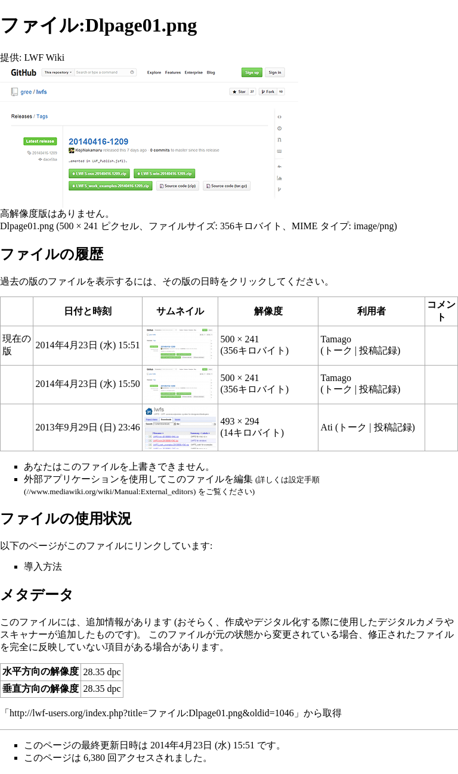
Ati (327, 427)
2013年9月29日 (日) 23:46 (88, 427)
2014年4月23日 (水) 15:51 (88, 345)
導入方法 (43, 566)
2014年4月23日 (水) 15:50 (88, 384)
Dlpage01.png (27, 226)
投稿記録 (378, 350)
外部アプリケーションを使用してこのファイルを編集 (138, 479)
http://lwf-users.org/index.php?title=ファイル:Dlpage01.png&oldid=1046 (152, 713)
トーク (338, 350)
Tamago (336, 339)
